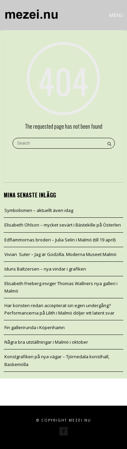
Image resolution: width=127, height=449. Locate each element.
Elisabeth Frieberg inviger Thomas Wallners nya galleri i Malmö (61, 287)
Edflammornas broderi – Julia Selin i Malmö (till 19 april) (59, 240)
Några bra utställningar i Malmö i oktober (46, 342)
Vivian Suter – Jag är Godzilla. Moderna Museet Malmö (60, 254)
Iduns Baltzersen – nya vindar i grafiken (45, 269)
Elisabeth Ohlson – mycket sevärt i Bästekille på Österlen (62, 225)
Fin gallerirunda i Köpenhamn (34, 327)
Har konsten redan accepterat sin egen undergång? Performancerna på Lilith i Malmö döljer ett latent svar (59, 309)
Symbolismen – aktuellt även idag (38, 210)
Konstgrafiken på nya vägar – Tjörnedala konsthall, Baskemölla (56, 360)
